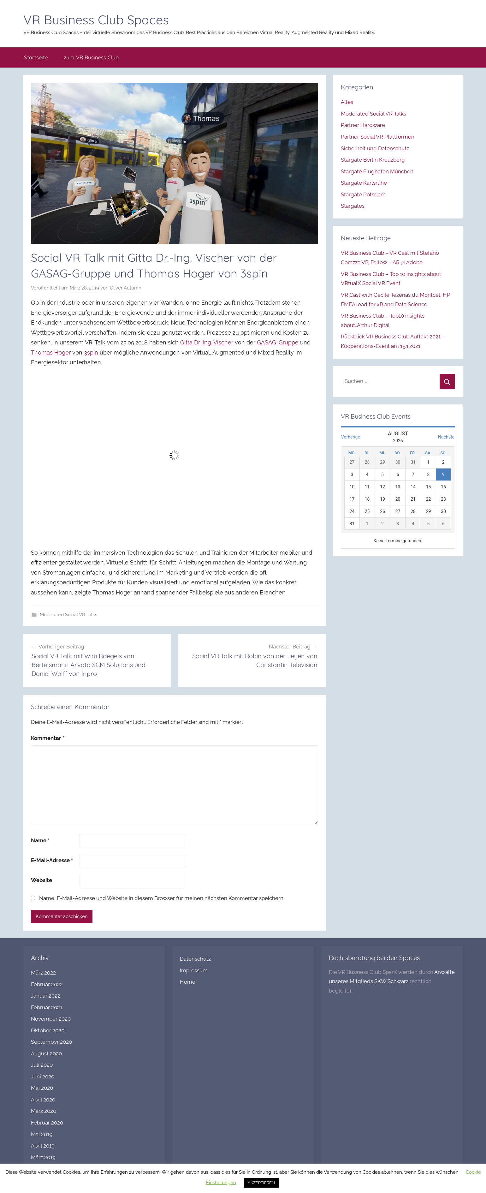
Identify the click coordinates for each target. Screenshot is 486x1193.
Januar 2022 (45, 996)
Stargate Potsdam (363, 194)
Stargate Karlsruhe (364, 183)
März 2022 (43, 972)
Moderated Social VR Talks (68, 614)
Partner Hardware (363, 125)
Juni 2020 (42, 1076)
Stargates (352, 206)
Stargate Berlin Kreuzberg (373, 160)
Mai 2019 (41, 1134)
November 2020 (51, 1019)
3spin (91, 352)
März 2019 (43, 1157)
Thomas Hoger (51, 352)
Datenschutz (195, 959)
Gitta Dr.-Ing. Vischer (206, 342)
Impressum (194, 970)
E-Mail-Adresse (52, 860)
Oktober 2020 (47, 1030)
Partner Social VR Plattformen (377, 137)
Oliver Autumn (125, 288)
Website (41, 880)
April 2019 (43, 1145)
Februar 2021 (46, 1007)
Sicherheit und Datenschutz (375, 148)
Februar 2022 (47, 984)
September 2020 (51, 1042)
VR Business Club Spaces (96, 19)
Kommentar (47, 738)
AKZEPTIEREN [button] (261, 1182)
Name (40, 840)
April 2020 (43, 1099)
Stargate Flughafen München (377, 171)
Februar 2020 (47, 1122)
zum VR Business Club (91, 57)
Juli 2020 (42, 1065)
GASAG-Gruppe (278, 342)
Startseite (36, 57)
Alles (347, 102)
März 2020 (43, 1111)
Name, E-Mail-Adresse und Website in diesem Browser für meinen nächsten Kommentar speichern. (161, 898)
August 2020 (46, 1053)
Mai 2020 (42, 1088)
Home (187, 982)
